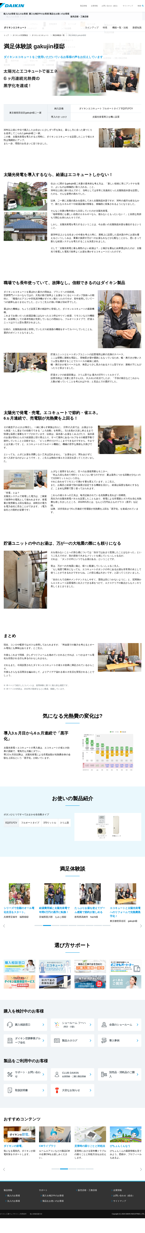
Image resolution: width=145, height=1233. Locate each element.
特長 (105, 27)
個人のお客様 (13, 1195)
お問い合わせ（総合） (110, 6)
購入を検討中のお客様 (53, 1195)
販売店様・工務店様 (97, 18)
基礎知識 (136, 27)
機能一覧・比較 (120, 27)
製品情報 (83, 6)
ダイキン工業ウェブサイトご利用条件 (13, 1214)
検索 (139, 6)
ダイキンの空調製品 (20, 35)
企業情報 (94, 6)
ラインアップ (91, 27)
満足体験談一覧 (59, 35)
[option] (19, 901)
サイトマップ (128, 6)
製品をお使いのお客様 (53, 1201)
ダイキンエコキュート (15, 27)
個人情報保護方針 (36, 1214)
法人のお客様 (13, 1201)
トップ (6, 35)
